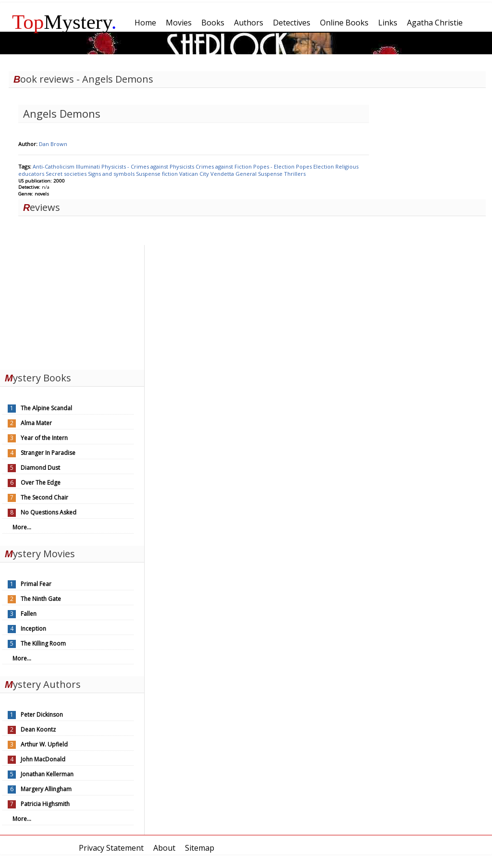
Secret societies (67, 173)
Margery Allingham (46, 789)
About (164, 848)
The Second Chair (44, 497)
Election (324, 166)
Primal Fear (36, 584)
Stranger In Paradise (48, 453)
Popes (304, 166)
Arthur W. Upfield (44, 744)
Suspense (271, 173)
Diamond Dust (40, 468)
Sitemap (199, 848)
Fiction (243, 166)
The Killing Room (43, 643)
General (246, 173)
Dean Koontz (38, 729)
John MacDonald (43, 759)
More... (21, 527)
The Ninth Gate (41, 599)
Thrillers (295, 173)
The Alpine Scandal (46, 408)
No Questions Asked (48, 512)
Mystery (64, 22)
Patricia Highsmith (45, 804)
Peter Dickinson (42, 714)
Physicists (183, 166)
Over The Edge (41, 482)
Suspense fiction (157, 173)
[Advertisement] (72, 305)
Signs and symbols (112, 173)
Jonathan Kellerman (47, 774)
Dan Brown (53, 143)
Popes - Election (274, 166)
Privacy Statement (111, 848)
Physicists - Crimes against (135, 166)
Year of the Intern (44, 438)
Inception (33, 628)
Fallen (29, 614)
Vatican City (194, 173)
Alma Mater (36, 423)
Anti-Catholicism (54, 166)
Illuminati (88, 166)
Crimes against (215, 166)
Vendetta (222, 173)
